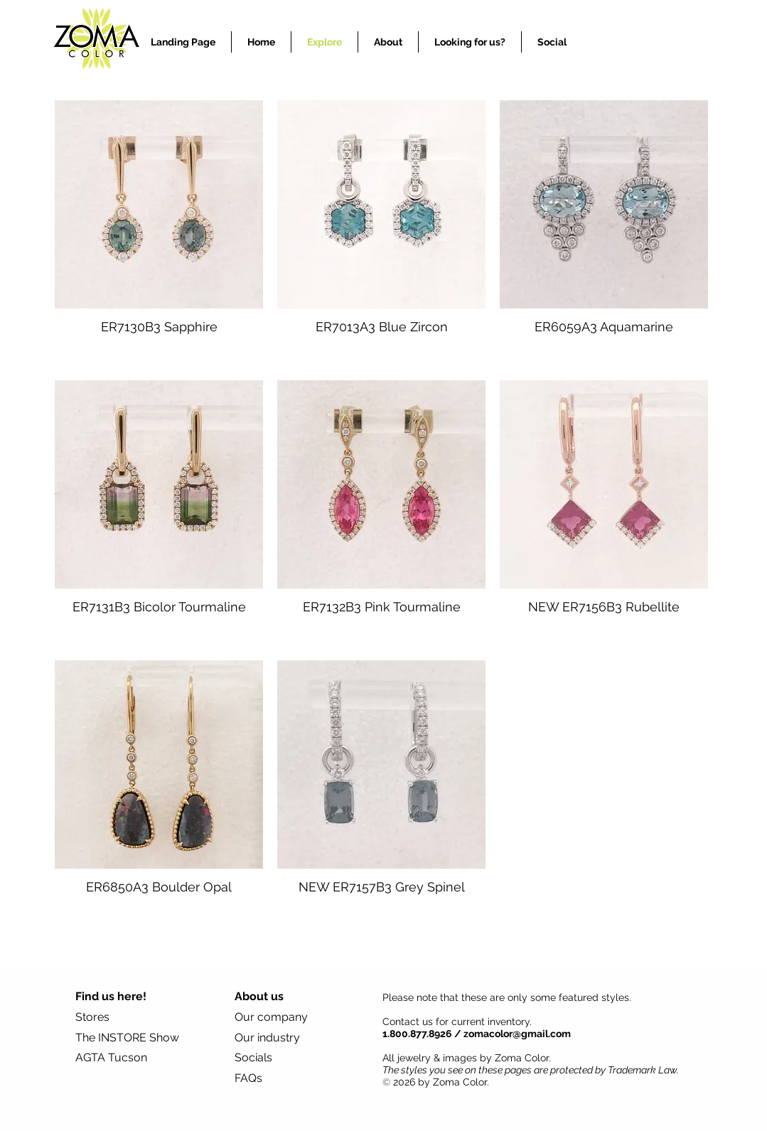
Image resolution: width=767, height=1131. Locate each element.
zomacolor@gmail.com (517, 1033)
